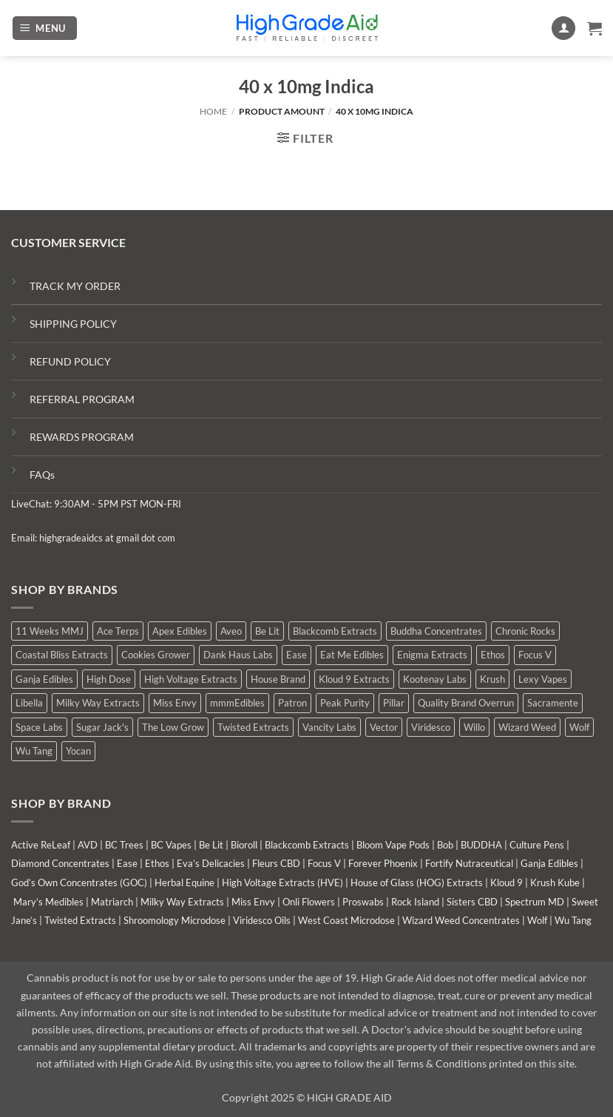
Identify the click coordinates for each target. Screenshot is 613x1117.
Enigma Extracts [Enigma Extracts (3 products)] (432, 655)
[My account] (563, 28)
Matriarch (112, 902)
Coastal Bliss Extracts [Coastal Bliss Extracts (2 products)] (62, 655)
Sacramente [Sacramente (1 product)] (552, 703)
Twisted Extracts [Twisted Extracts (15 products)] (253, 727)
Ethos (157, 863)
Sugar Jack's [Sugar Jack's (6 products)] (102, 727)
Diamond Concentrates (60, 863)
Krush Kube (555, 882)
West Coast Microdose (346, 920)
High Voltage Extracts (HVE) (282, 882)
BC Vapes (171, 845)
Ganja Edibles (549, 863)
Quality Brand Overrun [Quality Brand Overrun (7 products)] (466, 703)
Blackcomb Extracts (307, 845)
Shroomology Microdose (174, 920)
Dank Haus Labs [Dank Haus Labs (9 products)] (238, 655)
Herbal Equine (184, 882)
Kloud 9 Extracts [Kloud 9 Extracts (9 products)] (354, 679)
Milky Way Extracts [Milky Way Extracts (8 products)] (98, 703)
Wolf (537, 920)
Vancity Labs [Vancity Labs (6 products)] (329, 727)
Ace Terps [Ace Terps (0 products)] (118, 631)
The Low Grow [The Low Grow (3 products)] (173, 727)
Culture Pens (536, 845)
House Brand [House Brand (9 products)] (278, 679)
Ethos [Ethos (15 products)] (493, 655)
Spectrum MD (534, 902)
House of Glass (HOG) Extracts (416, 882)
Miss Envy (253, 902)
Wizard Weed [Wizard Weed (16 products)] (527, 727)
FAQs (42, 474)
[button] (45, 28)
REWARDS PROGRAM (82, 437)
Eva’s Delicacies (211, 863)
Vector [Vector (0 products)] (384, 727)
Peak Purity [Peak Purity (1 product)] (345, 703)
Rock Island (415, 902)
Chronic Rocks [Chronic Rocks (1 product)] (525, 631)
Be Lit (211, 845)
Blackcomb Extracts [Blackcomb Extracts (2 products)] (335, 631)
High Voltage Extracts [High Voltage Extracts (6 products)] (190, 679)
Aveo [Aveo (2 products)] (231, 631)
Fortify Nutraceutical (469, 863)
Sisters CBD (472, 902)
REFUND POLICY (70, 361)
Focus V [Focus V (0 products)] (535, 655)
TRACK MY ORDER (75, 286)
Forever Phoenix (383, 863)
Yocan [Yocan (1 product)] (78, 751)
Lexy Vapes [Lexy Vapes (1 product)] (542, 679)
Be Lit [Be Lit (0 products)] (267, 631)
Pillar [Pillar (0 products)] (393, 703)
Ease (127, 863)
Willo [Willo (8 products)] (474, 727)
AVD (88, 845)
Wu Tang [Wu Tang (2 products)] (34, 751)
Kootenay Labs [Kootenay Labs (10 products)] (435, 679)
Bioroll (244, 845)
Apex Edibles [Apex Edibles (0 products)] (179, 631)
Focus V (324, 863)
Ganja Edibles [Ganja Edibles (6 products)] (44, 679)
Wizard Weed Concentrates (461, 920)
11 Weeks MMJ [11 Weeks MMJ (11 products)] (50, 631)
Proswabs (363, 902)
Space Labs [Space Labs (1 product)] (39, 727)
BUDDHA (481, 845)
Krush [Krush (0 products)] (492, 679)
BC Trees (124, 845)
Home (213, 111)
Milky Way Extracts (182, 902)
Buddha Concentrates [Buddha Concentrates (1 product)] (436, 631)
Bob (445, 845)
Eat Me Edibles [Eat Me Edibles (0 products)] (352, 655)
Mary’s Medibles (48, 902)
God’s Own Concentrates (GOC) (79, 882)
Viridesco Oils (262, 920)
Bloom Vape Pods (393, 845)
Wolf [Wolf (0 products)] (579, 727)
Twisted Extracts (80, 920)
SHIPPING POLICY (73, 323)
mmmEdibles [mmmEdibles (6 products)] (237, 703)
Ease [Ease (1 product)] (296, 655)
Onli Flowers (308, 902)
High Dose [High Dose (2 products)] (109, 679)
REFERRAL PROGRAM (82, 399)
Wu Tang (573, 920)
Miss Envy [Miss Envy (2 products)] (175, 703)
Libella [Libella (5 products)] (29, 703)
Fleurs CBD (276, 863)
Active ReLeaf (40, 845)
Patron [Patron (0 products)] (292, 703)
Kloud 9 (506, 882)
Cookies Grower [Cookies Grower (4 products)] (155, 655)
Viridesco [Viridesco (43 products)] (430, 727)
